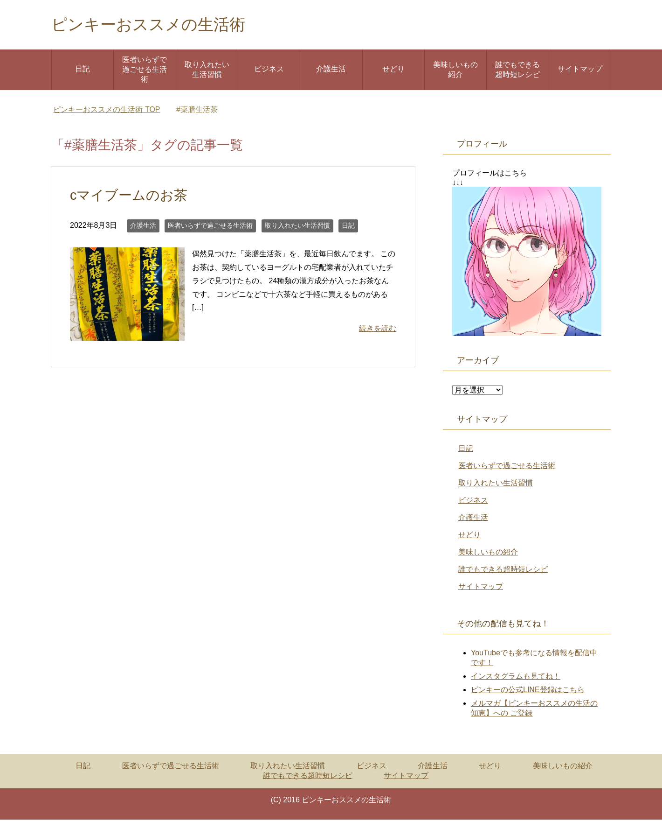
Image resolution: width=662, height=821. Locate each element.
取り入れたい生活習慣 (207, 71)
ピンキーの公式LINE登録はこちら (528, 691)
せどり (393, 70)
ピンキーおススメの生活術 (153, 25)
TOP (106, 111)
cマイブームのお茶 (128, 196)
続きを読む (377, 330)
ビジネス (269, 70)
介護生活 (331, 70)
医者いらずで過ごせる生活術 (144, 70)
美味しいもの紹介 (455, 71)
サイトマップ (580, 70)
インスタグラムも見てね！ (515, 677)
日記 (82, 70)
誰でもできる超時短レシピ (517, 71)
